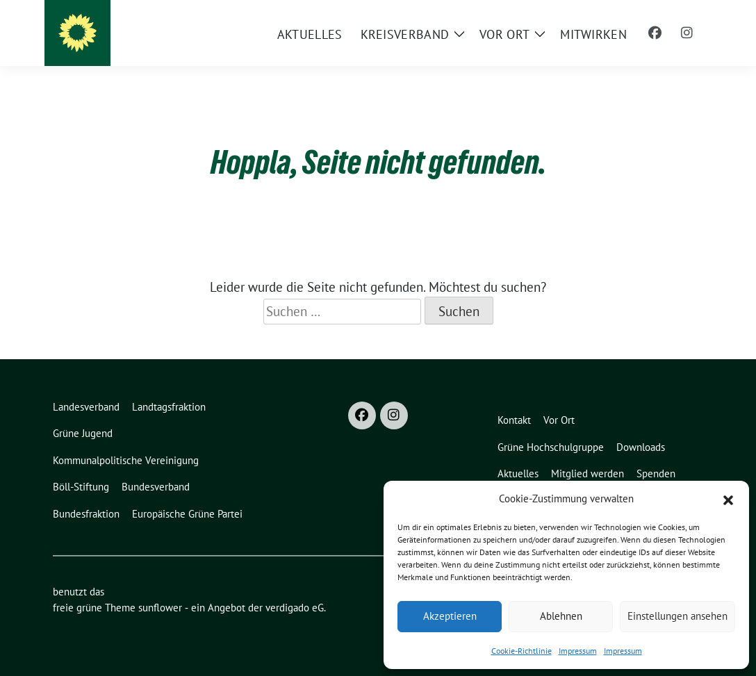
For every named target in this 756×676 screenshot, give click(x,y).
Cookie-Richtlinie (521, 650)
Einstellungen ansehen (677, 616)
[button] (728, 499)
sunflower (160, 607)
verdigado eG (294, 607)
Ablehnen (561, 616)
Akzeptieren (450, 616)
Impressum (578, 650)
